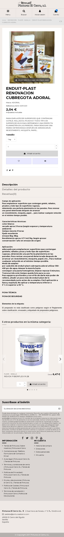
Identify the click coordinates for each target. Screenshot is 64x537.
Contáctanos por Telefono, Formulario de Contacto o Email (14, 453)
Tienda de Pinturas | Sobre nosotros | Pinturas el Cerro (15, 447)
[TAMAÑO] (11, 139)
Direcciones (40, 449)
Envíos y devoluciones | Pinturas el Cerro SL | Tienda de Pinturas (17, 481)
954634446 (56, 511)
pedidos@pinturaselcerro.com (17, 514)
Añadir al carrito (32, 153)
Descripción (10, 184)
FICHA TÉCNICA (9, 292)
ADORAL (16, 102)
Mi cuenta (40, 455)
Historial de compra (44, 446)
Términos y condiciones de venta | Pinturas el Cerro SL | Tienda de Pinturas (17, 466)
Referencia (10, 106)
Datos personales (43, 452)
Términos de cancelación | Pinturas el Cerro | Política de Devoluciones (15, 493)
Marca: (9, 102)
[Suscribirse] (59, 409)
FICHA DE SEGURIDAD (12, 296)
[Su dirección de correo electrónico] (29, 409)
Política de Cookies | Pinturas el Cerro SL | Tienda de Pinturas (16, 486)
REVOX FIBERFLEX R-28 (16, 376)
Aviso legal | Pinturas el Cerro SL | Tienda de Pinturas (17, 460)
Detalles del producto (16, 189)
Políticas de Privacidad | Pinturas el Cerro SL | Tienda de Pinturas (16, 474)
